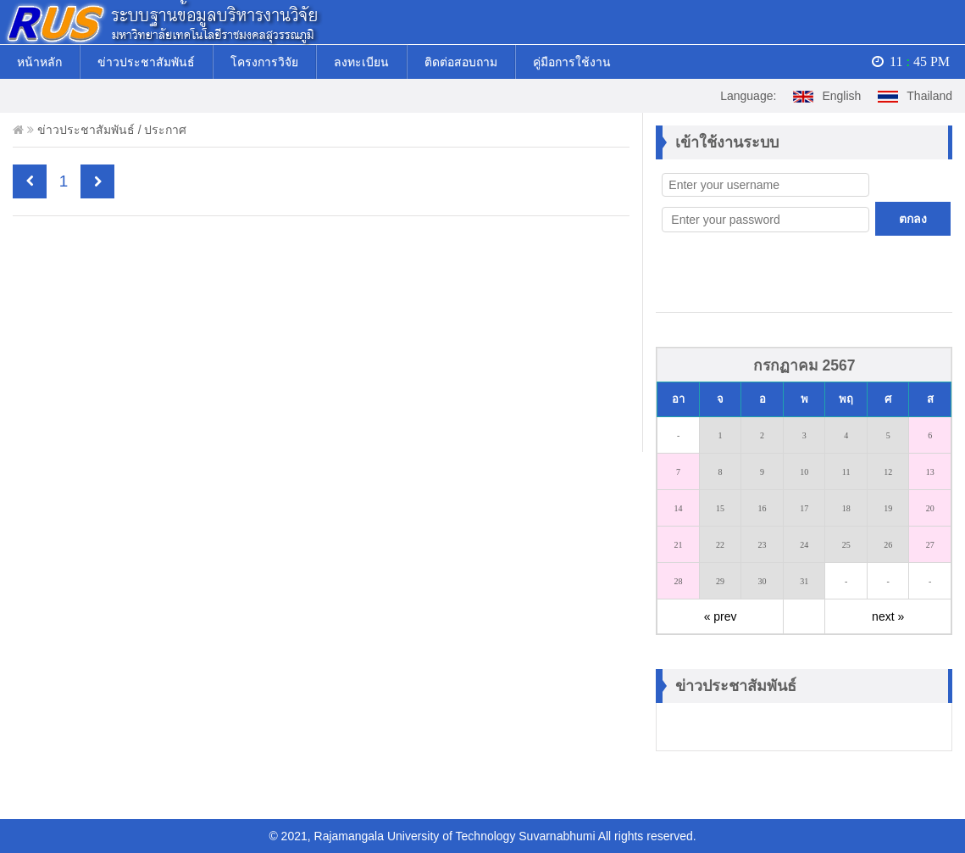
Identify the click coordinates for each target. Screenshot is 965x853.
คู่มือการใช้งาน (572, 62)
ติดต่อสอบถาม (460, 62)
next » (888, 616)
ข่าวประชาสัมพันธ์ (146, 62)
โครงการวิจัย (264, 62)
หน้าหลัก (39, 62)
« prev (720, 616)
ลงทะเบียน (361, 62)
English (827, 96)
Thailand (915, 96)
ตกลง (913, 219)
